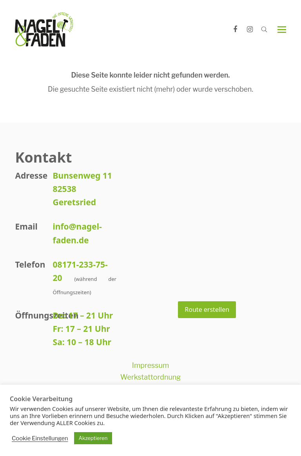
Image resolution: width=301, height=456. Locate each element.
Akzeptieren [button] (93, 438)
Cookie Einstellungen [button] (40, 438)
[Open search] (264, 29)
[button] (281, 29)
